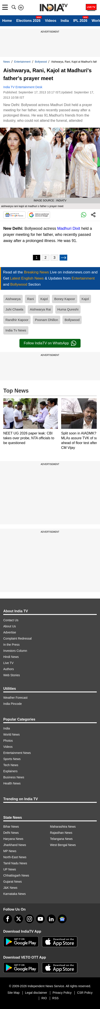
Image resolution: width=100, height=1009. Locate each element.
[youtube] (40, 919)
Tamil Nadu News (15, 863)
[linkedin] (51, 919)
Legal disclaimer (36, 992)
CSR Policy (85, 992)
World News (11, 734)
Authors (8, 669)
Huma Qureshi (68, 309)
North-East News (14, 857)
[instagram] (29, 919)
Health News (12, 783)
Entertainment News (17, 753)
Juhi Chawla (14, 309)
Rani (30, 299)
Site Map (13, 992)
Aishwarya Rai (40, 309)
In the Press (11, 644)
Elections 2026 (28, 20)
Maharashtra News (63, 826)
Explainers (10, 771)
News (6, 61)
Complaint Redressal (17, 638)
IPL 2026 (80, 20)
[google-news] (62, 919)
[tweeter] (18, 919)
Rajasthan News (61, 832)
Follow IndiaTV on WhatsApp (50, 343)
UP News (9, 869)
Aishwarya (13, 299)
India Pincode (12, 703)
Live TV (8, 663)
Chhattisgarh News (16, 875)
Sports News (12, 759)
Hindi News (11, 657)
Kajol (44, 299)
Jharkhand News (14, 845)
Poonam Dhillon (46, 320)
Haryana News (13, 839)
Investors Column (15, 650)
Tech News (10, 765)
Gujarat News (12, 881)
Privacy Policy (62, 992)
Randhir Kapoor (16, 320)
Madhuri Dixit (68, 228)
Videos (50, 20)
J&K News (10, 887)
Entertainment (22, 61)
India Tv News (15, 330)
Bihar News (11, 826)
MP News (9, 851)
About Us (9, 626)
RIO (44, 998)
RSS (55, 998)
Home (7, 20)
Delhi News (11, 832)
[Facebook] (7, 919)
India (65, 20)
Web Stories (11, 675)
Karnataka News (14, 894)
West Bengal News (63, 845)
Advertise (9, 632)
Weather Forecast (15, 697)
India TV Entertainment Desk (22, 87)
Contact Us (10, 620)
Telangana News (61, 839)
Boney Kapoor (64, 299)
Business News (13, 777)
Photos (8, 740)
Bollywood (41, 61)
